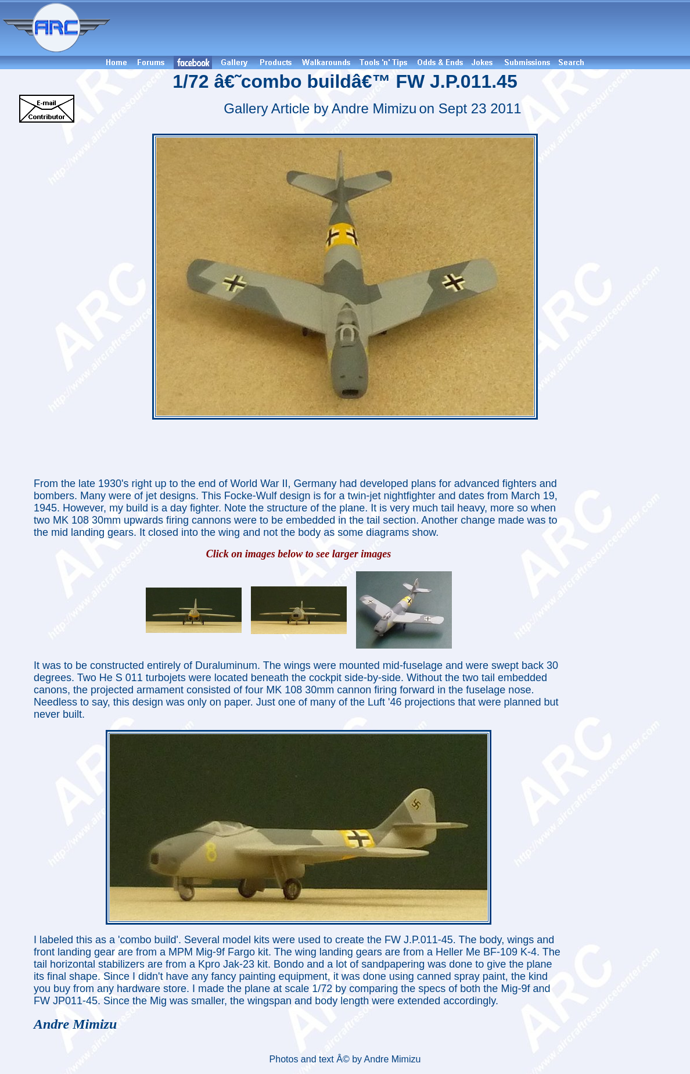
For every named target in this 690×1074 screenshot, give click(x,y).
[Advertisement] (402, 28)
